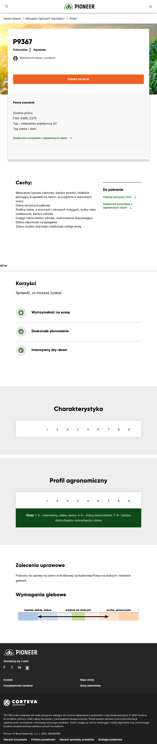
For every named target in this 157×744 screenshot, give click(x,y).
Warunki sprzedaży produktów (77, 739)
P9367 (73, 18)
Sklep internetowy (90, 685)
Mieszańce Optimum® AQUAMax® (45, 18)
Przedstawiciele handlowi (18, 685)
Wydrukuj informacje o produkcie (34, 58)
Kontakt (8, 680)
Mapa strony (87, 680)
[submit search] (6, 6)
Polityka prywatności (43, 739)
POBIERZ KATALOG (78, 79)
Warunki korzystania (15, 739)
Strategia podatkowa (110, 739)
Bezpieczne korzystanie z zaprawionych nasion (40, 138)
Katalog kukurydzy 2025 (117, 197)
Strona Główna (12, 18)
